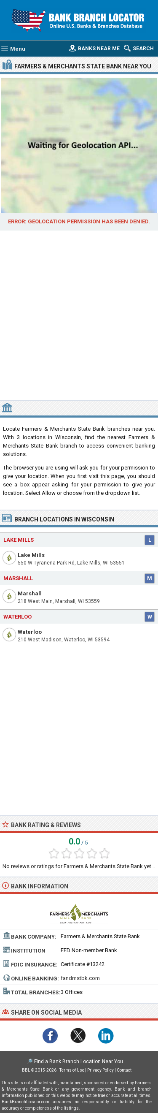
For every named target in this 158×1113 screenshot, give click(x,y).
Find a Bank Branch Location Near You (78, 1061)
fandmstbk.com (80, 978)
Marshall (30, 593)
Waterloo (30, 632)
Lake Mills (31, 555)
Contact (124, 1070)
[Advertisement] (79, 316)
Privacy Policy (100, 1070)
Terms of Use (71, 1070)
